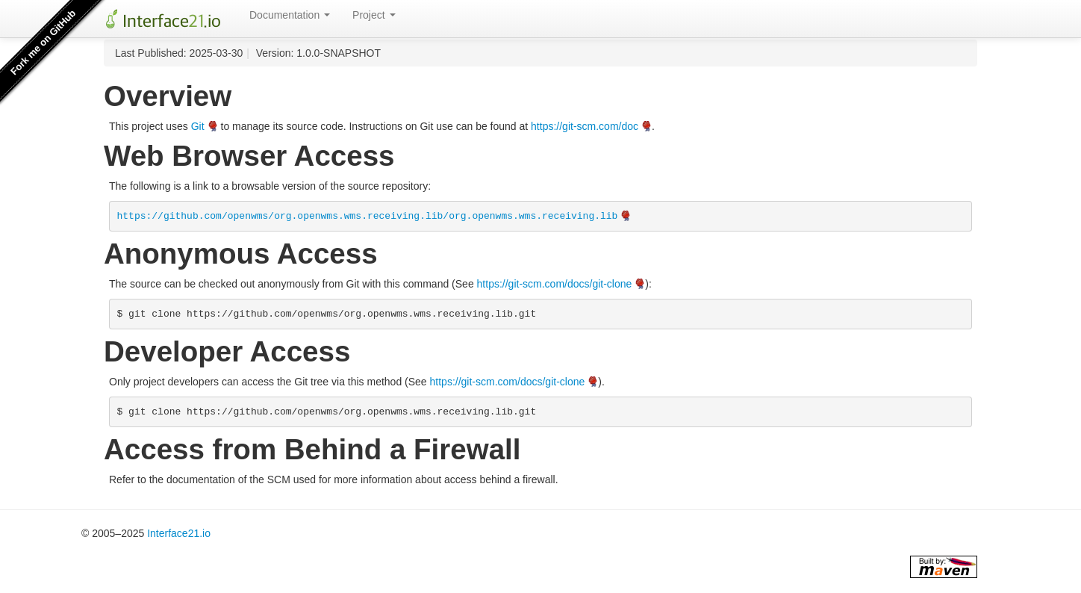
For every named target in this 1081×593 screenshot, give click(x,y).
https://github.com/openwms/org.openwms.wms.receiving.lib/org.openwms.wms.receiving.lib (367, 216)
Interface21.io (179, 533)
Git (198, 126)
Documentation (289, 15)
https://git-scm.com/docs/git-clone (554, 284)
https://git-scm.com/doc (584, 126)
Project (373, 15)
